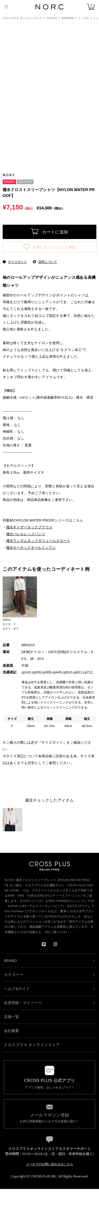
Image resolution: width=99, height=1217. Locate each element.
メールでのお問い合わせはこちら (49, 1164)
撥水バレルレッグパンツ (25, 534)
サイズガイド (52, 742)
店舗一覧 (11, 1017)
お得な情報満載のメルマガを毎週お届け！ (49, 1117)
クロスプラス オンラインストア (22, 18)
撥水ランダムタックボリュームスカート (38, 541)
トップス (83, 18)
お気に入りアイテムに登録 (49, 246)
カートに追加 (49, 231)
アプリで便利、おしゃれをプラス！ (49, 1083)
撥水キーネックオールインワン (31, 547)
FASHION (68, 18)
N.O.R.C (52, 18)
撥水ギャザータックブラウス (29, 527)
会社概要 (11, 1031)
